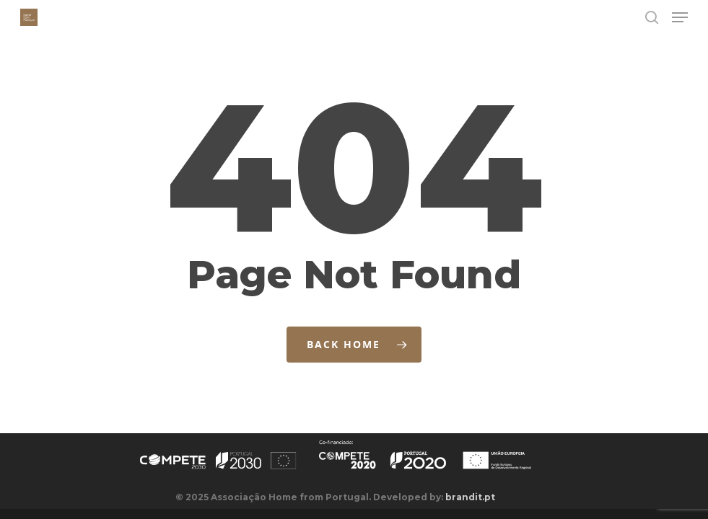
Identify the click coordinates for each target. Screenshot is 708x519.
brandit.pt (470, 497)
